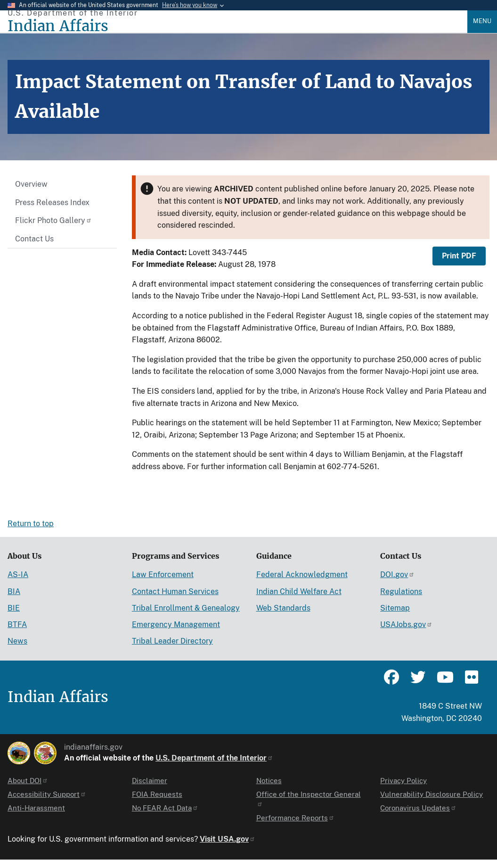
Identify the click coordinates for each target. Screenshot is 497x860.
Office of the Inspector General (308, 798)
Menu (482, 21)
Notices (269, 781)
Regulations (401, 591)
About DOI (28, 781)
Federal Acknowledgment (302, 574)
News (17, 641)
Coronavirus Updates (418, 808)
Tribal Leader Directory (172, 641)
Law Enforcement (163, 574)
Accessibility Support (47, 794)
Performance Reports (295, 818)
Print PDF (459, 255)
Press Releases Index (52, 202)
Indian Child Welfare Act (299, 591)
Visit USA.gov (227, 839)
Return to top (31, 523)
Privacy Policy (403, 781)
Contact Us (34, 238)
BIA (14, 591)
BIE (14, 608)
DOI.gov (397, 574)
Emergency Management (176, 624)
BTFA (17, 624)
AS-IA (18, 574)
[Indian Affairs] (237, 26)
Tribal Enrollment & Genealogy (186, 608)
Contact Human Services (175, 591)
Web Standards (283, 608)
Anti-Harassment (36, 808)
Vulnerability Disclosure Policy (431, 794)
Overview (31, 184)
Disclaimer (149, 781)
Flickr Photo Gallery (53, 220)
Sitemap (395, 608)
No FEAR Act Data (165, 808)
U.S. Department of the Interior (214, 757)
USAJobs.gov (406, 624)
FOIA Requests (157, 794)
